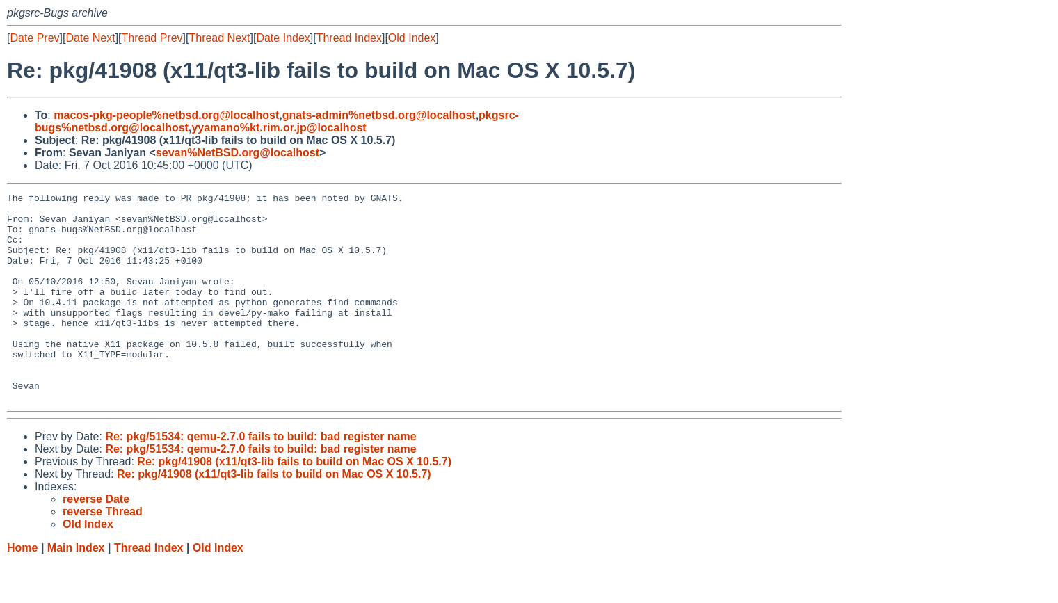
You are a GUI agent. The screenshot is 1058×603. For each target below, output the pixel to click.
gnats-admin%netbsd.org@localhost (379, 115)
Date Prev (34, 38)
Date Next (90, 38)
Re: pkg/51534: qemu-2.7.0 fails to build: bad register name (260, 478)
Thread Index (349, 38)
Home (22, 589)
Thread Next (219, 38)
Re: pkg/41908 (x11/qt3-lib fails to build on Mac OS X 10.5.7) (294, 503)
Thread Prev (152, 38)
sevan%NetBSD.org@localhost (237, 153)
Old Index (411, 38)
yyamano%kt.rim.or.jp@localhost (278, 128)
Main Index (76, 589)
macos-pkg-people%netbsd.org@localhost (166, 115)
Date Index (283, 38)
